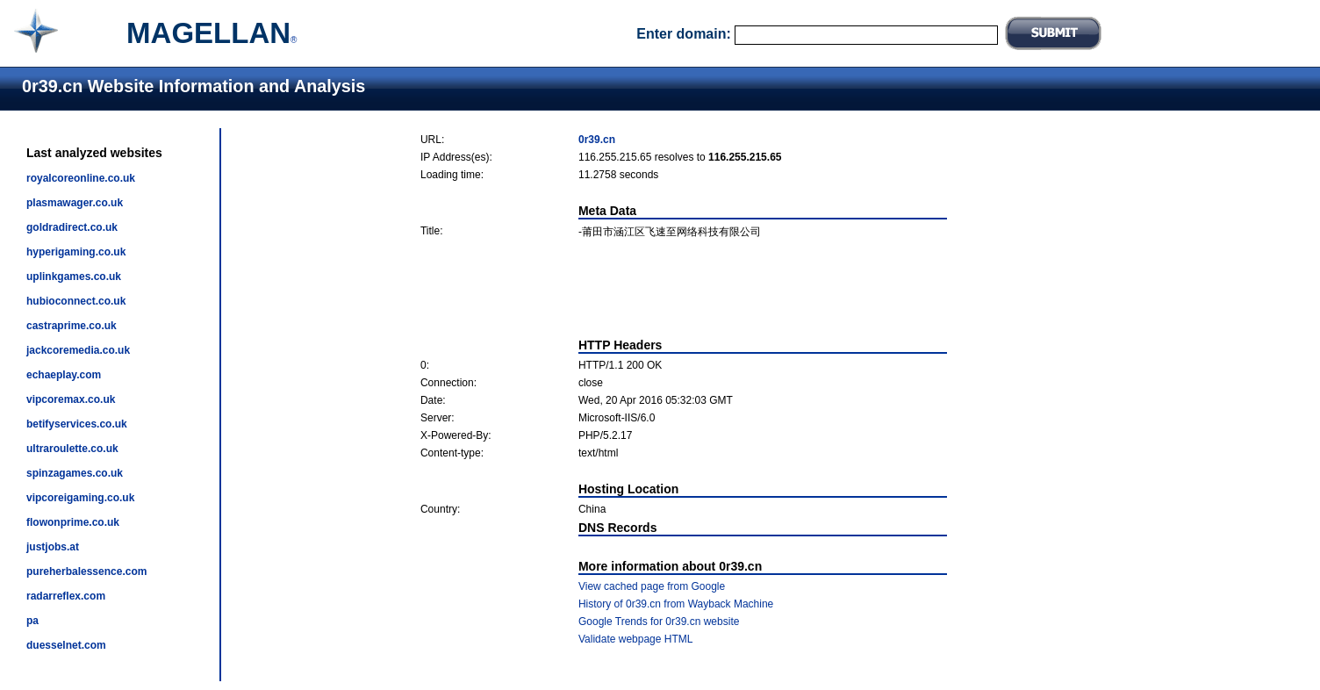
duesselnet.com (66, 645)
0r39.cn (596, 139)
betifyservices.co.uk (76, 424)
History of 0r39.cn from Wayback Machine (675, 604)
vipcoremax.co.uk (70, 399)
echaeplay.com (63, 375)
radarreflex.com (65, 596)
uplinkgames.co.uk (73, 276)
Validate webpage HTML (635, 639)
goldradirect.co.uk (72, 227)
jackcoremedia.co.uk (78, 350)
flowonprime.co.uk (72, 522)
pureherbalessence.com (86, 571)
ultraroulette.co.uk (72, 448)
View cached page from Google (651, 586)
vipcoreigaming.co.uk (80, 498)
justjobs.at (52, 547)
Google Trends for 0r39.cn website (658, 621)
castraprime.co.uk (71, 326)
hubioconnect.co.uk (76, 301)
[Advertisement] (683, 288)
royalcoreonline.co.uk (80, 178)
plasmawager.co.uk (74, 203)
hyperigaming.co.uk (76, 252)
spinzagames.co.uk (74, 473)
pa (32, 621)
